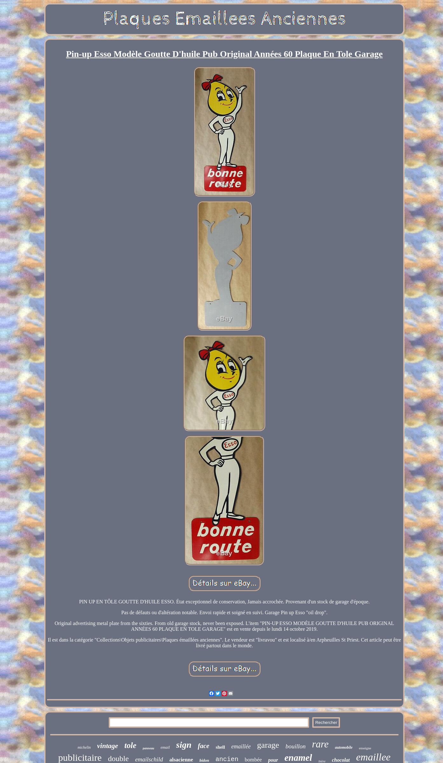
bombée (253, 760)
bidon (204, 760)
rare (320, 744)
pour (273, 760)
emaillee (373, 757)
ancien (226, 759)
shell (220, 747)
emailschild (149, 759)
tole (130, 745)
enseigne (365, 748)
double (118, 758)
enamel (298, 758)
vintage (107, 746)
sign (183, 745)
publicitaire (80, 757)
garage (268, 745)
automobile (343, 747)
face (203, 746)
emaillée (241, 746)
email (165, 747)
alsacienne (181, 760)
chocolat (341, 760)
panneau (148, 748)
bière (321, 761)
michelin (84, 747)
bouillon (296, 746)
